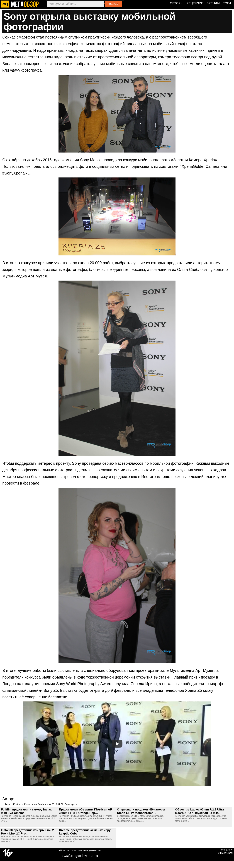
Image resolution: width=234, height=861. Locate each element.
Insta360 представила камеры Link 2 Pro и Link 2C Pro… (27, 831)
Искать (113, 3)
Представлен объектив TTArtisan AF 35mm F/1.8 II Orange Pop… (85, 811)
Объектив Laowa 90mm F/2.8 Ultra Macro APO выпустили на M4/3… (199, 811)
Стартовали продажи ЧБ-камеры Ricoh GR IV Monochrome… (141, 811)
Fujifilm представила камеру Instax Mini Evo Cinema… (26, 811)
